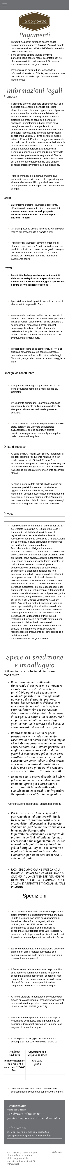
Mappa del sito (29, 1152)
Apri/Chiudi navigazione (34, 5)
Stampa (13, 1152)
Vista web (57, 1152)
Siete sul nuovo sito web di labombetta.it (28, 1131)
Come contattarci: (16, 1109)
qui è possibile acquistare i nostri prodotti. (29, 1135)
